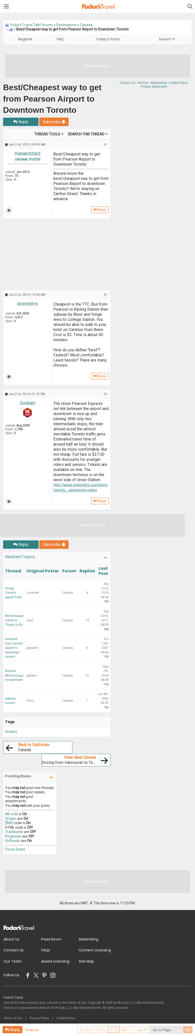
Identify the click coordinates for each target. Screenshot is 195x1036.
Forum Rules (15, 849)
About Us (11, 939)
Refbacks (12, 841)
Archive (143, 83)
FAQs (45, 950)
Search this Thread (86, 134)
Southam (27, 402)
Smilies (11, 819)
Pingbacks (13, 836)
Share (31, 1030)
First (85, 1030)
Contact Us (127, 83)
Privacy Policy (39, 1018)
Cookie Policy (178, 83)
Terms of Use (13, 1018)
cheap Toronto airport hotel (13, 593)
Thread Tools (47, 134)
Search (167, 39)
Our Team (13, 961)
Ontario (11, 732)
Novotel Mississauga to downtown (14, 675)
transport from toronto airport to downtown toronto (14, 647)
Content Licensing (95, 950)
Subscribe (54, 121)
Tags (10, 721)
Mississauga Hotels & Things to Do (14, 620)
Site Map (86, 961)
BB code (11, 814)
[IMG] (9, 823)
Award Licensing (55, 961)
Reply (20, 121)
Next (126, 1030)
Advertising (159, 83)
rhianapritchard (27, 153)
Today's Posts (108, 39)
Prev (100, 1030)
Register (25, 39)
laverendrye (27, 303)
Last (141, 1030)
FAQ (60, 39)
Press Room (51, 939)
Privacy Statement (154, 86)
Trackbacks (14, 832)
